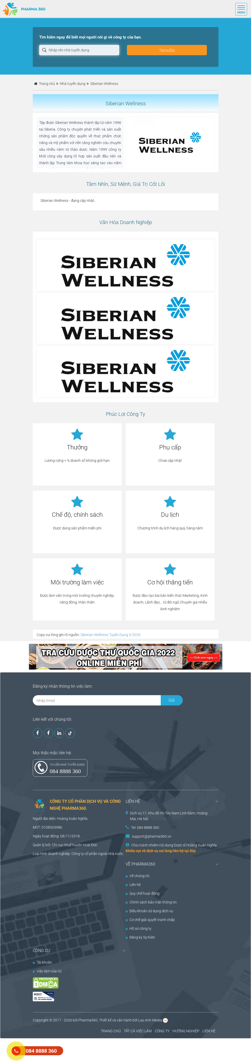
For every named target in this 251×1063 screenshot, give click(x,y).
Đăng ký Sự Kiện (140, 937)
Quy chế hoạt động (142, 893)
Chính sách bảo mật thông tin (151, 902)
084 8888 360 (65, 771)
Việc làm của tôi (47, 971)
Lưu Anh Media (150, 1020)
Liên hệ (133, 885)
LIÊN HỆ (209, 1031)
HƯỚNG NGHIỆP (186, 1031)
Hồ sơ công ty (138, 928)
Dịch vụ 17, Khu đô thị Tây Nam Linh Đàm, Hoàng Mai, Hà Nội (168, 816)
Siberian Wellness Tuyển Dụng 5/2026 (110, 635)
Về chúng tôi (137, 876)
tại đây (190, 851)
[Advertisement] (94, 1050)
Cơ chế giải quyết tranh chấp (150, 920)
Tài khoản (42, 962)
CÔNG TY (162, 1031)
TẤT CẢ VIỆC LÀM (138, 1031)
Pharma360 (88, 1020)
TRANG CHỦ (111, 1031)
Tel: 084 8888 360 (145, 828)
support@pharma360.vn (151, 836)
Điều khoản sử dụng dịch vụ (149, 911)
